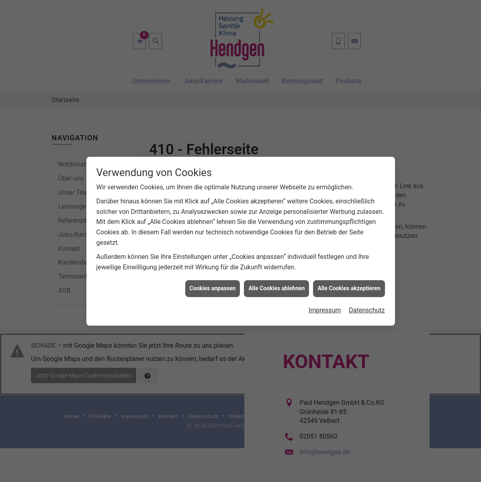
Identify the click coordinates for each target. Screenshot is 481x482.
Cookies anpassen (213, 284)
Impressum (325, 306)
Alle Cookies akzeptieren (348, 284)
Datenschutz (367, 306)
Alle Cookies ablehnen (276, 284)
